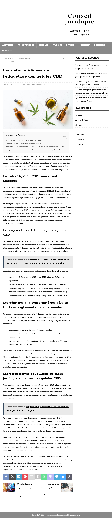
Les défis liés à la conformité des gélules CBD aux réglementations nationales (36, 147)
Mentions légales (74, 515)
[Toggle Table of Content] (63, 136)
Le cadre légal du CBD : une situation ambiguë (24, 140)
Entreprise (99, 45)
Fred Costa (26, 85)
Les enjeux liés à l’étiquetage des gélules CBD (24, 144)
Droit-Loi (43, 45)
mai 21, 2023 (12, 85)
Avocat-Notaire (26, 45)
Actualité (7, 45)
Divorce (70, 45)
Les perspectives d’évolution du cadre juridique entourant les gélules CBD (34, 150)
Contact (7, 51)
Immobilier (84, 45)
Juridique (57, 45)
